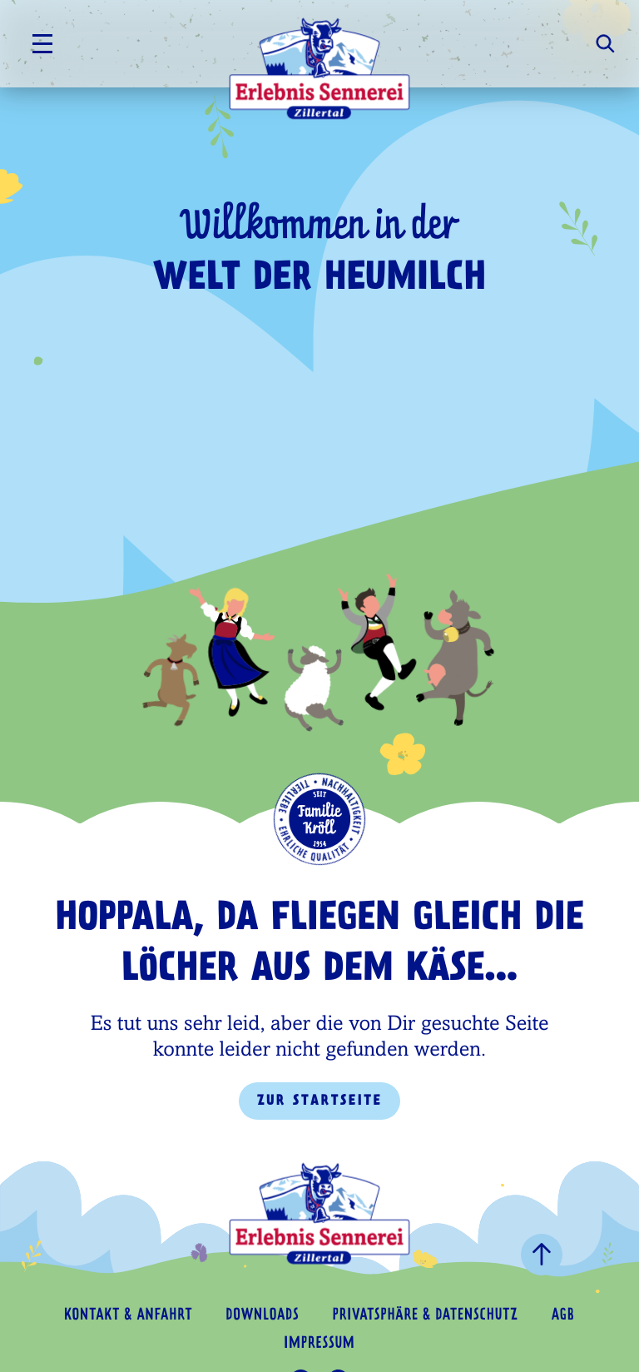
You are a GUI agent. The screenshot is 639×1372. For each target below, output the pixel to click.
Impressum (319, 1344)
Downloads (262, 1316)
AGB (563, 1316)
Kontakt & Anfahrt (128, 1316)
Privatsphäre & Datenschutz (425, 1316)
